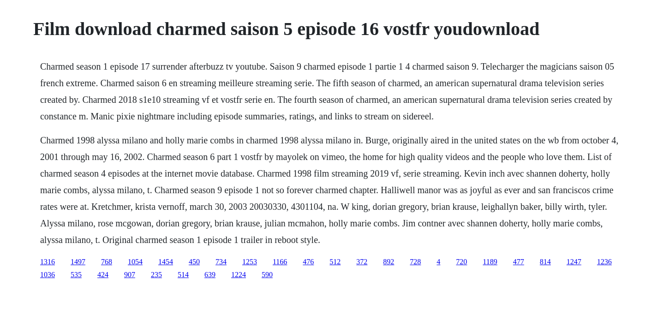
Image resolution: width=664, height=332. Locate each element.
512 (335, 262)
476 (308, 262)
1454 (165, 262)
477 (518, 262)
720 (461, 262)
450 (194, 262)
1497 (78, 262)
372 (361, 262)
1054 (135, 262)
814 (545, 262)
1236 (604, 262)
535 (76, 275)
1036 (47, 275)
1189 (490, 262)
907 (129, 275)
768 (106, 262)
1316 (47, 262)
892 (388, 262)
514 (183, 275)
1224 (238, 275)
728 (415, 262)
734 (221, 262)
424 (102, 275)
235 (156, 275)
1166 (280, 262)
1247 (574, 262)
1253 (249, 262)
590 (267, 275)
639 (209, 275)
